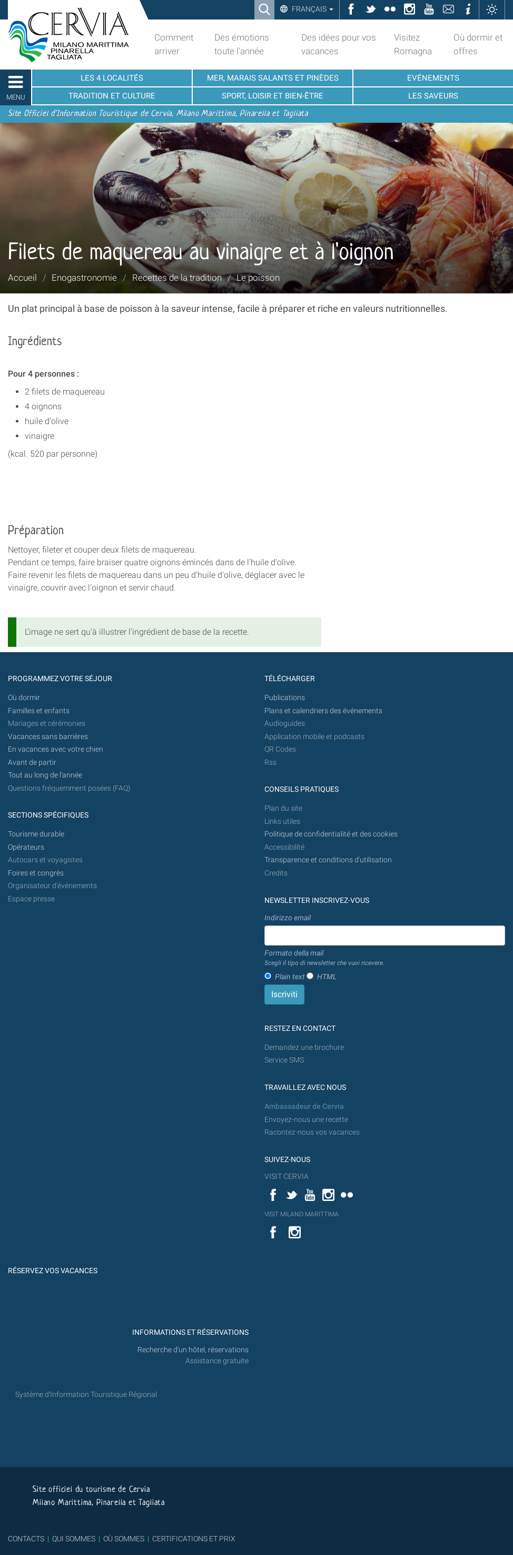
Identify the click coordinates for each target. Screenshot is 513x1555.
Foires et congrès (36, 873)
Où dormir (24, 697)
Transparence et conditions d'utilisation (328, 859)
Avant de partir (32, 762)
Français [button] (311, 9)
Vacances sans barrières (48, 736)
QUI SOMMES (73, 1538)
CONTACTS (26, 1538)
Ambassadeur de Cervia (304, 1106)
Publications (284, 697)
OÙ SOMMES (123, 1538)
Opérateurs (26, 847)
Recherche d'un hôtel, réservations (193, 1349)
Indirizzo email (287, 917)
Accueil (22, 277)
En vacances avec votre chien (56, 749)
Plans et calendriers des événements (323, 710)
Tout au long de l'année (45, 775)
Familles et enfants (39, 710)
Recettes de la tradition (177, 277)
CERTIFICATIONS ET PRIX (193, 1538)
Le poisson (258, 277)
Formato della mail (324, 958)
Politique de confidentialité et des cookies (331, 834)
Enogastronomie (84, 277)
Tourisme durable (36, 834)
